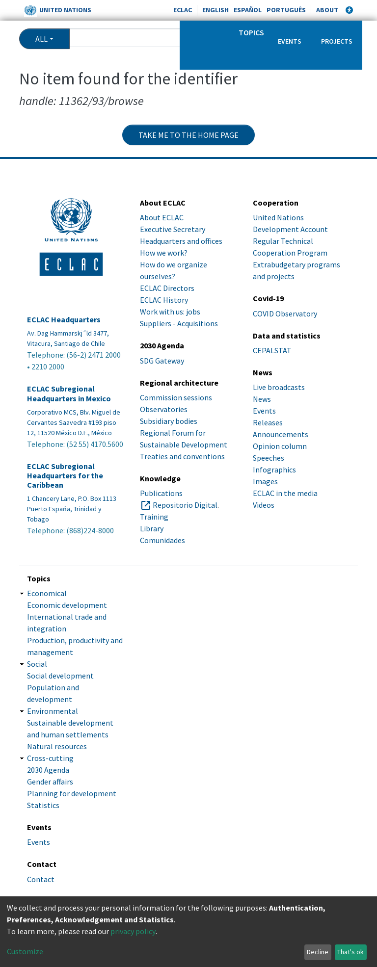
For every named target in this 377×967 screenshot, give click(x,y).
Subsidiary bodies (168, 421)
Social (37, 664)
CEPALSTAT (272, 350)
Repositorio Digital (185, 505)
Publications (161, 493)
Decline (317, 951)
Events (289, 41)
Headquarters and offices (181, 241)
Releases (268, 422)
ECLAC (182, 9)
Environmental (52, 711)
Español (248, 9)
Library (151, 528)
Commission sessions (176, 397)
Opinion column (280, 446)
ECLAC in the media (285, 493)
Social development (60, 675)
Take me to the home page (188, 135)
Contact (40, 879)
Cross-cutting (50, 758)
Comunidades (162, 540)
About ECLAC (162, 217)
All (41, 39)
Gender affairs (50, 781)
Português (286, 9)
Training (154, 517)
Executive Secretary (172, 229)
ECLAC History (164, 300)
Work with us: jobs (170, 311)
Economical (47, 593)
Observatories (164, 409)
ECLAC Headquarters (64, 319)
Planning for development (71, 793)
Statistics (43, 805)
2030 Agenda (48, 770)
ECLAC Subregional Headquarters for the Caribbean (65, 476)
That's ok (350, 951)
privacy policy (133, 931)
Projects (336, 41)
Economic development (67, 605)
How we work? (164, 253)
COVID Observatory (285, 313)
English (215, 9)
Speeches (268, 458)
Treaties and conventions (182, 456)
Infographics (274, 469)
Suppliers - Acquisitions (179, 323)
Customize (25, 951)
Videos (263, 505)
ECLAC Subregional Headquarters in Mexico (69, 393)
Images (265, 481)
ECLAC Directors (167, 288)
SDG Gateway (162, 361)
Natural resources (57, 746)
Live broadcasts (279, 387)
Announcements (280, 434)
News (262, 399)
